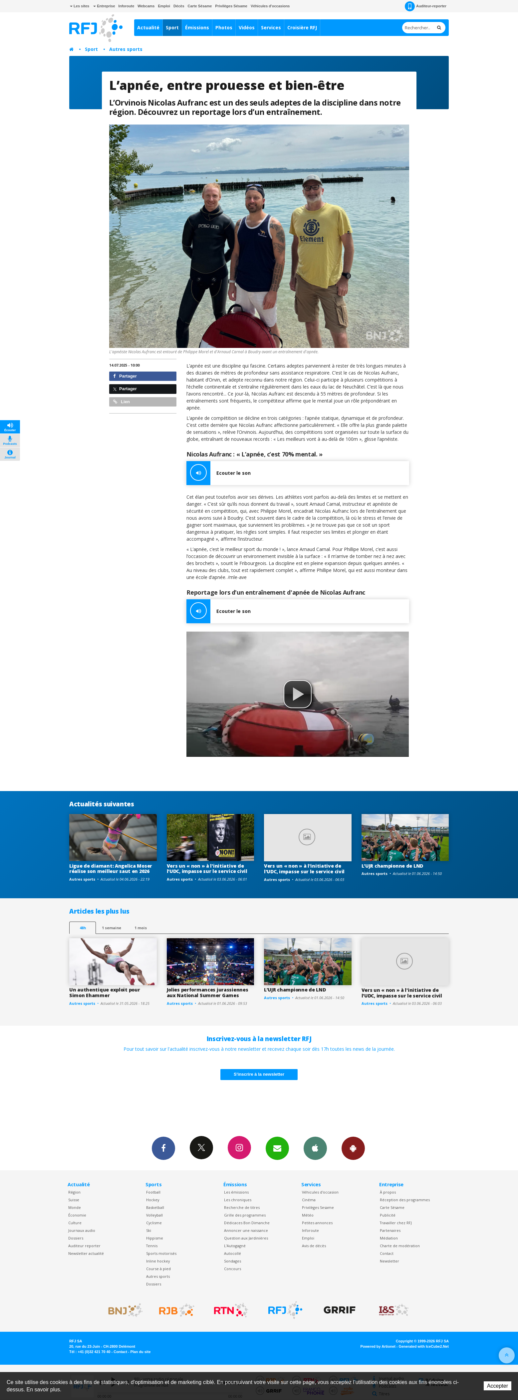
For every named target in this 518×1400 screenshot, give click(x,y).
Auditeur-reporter (425, 6)
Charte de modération (400, 1246)
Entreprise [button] (104, 6)
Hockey (152, 1200)
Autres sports (125, 49)
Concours (232, 1268)
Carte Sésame (200, 6)
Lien (121, 401)
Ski (148, 1230)
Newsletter (389, 1261)
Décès (178, 6)
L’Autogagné (235, 1246)
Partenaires (390, 1230)
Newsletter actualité (86, 1253)
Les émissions (236, 1192)
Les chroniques (237, 1200)
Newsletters (277, 1148)
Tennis (151, 1246)
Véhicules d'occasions (270, 6)
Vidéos (247, 27)
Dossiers (75, 1238)
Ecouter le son (218, 473)
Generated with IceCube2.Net (424, 1346)
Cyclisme (154, 1223)
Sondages (232, 1261)
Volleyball (154, 1215)
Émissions (197, 27)
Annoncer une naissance (246, 1230)
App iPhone (315, 1148)
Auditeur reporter (84, 1246)
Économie (77, 1215)
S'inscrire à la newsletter (259, 1074)
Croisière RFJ (302, 27)
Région (74, 1192)
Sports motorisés (161, 1253)
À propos (388, 1192)
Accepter (497, 1386)
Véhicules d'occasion (320, 1192)
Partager (125, 376)
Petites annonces (317, 1223)
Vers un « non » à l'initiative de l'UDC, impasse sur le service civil (207, 869)
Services (271, 27)
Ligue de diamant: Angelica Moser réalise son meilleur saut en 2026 (110, 869)
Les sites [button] (79, 6)
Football (153, 1192)
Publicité (387, 1215)
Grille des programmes (245, 1215)
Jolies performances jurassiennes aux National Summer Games (207, 992)
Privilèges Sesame (318, 1207)
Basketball (155, 1207)
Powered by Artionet (378, 1346)
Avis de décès (314, 1246)
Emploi (164, 6)
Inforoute (126, 6)
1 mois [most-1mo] (140, 927)
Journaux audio (81, 1230)
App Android (353, 1148)
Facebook (163, 1148)
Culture (75, 1223)
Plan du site (140, 1352)
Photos (223, 27)
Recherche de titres (242, 1207)
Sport (172, 27)
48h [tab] (83, 927)
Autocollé (232, 1253)
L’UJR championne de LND (392, 866)
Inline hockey (158, 1261)
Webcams (145, 6)
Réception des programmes (405, 1200)
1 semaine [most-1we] (111, 927)
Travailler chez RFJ (396, 1223)
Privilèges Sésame (231, 6)
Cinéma (309, 1200)
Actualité (148, 27)
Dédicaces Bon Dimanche (247, 1223)
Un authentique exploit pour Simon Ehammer (104, 992)
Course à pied (158, 1268)
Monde (74, 1207)
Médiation (389, 1238)
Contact (386, 1253)
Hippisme (154, 1238)
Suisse (73, 1200)
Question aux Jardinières (246, 1238)
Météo (308, 1215)
